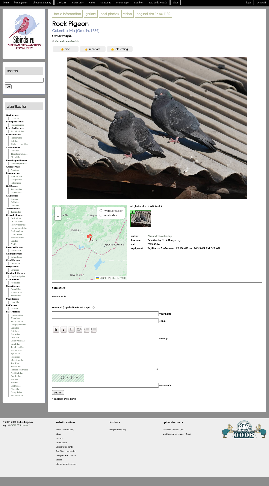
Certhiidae (16, 385)
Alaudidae (15, 318)
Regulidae (15, 356)
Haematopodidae (19, 228)
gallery (90, 14)
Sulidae (14, 141)
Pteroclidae (16, 250)
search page (122, 2)
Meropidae (16, 295)
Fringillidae (16, 392)
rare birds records (158, 2)
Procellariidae (17, 131)
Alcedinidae (16, 292)
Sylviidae (15, 353)
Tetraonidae (16, 189)
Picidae (14, 308)
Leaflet (101, 277)
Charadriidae (17, 221)
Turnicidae (16, 211)
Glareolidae (16, 234)
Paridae (14, 379)
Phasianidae (16, 192)
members (139, 2)
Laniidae (15, 327)
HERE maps (119, 277)
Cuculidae (15, 263)
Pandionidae (16, 176)
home (6, 2)
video (92, 2)
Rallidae (15, 202)
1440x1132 (153, 14)
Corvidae (15, 337)
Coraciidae (16, 289)
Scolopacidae (17, 231)
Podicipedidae (17, 124)
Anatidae (15, 170)
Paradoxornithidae (19, 369)
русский (261, 2)
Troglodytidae (17, 347)
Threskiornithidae (19, 153)
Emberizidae (17, 395)
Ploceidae (15, 389)
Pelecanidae (16, 137)
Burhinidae (16, 218)
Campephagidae (18, 324)
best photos (109, 14)
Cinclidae (15, 344)
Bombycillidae (18, 340)
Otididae (15, 205)
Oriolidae (15, 331)
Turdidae (15, 363)
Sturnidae (15, 334)
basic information (67, 14)
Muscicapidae (17, 360)
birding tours (21, 2)
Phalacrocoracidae (19, 144)
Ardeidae (15, 150)
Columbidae (16, 257)
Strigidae (15, 269)
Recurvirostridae (18, 224)
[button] (89, 238)
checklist (61, 2)
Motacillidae (17, 321)
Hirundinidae (17, 315)
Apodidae (15, 282)
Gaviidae (15, 118)
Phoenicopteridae (19, 163)
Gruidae (14, 199)
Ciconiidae (16, 157)
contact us (105, 2)
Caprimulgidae (18, 276)
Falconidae (16, 182)
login (248, 2)
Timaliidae (16, 366)
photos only (77, 2)
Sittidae (14, 382)
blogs (175, 2)
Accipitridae (16, 179)
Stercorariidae (17, 237)
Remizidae (16, 376)
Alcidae (14, 244)
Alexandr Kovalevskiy (66, 41)
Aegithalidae (17, 373)
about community (42, 2)
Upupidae (15, 302)
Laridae (14, 240)
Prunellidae (16, 350)
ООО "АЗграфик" (19, 431)
